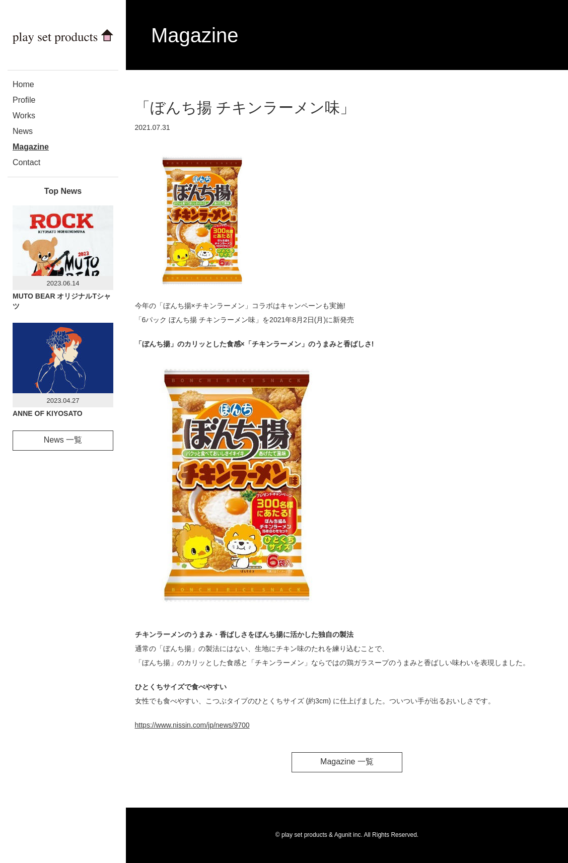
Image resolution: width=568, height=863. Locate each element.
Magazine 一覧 (347, 761)
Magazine (31, 146)
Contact (26, 162)
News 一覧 (63, 440)
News (23, 131)
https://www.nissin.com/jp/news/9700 (192, 725)
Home (23, 84)
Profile (24, 100)
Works (24, 115)
